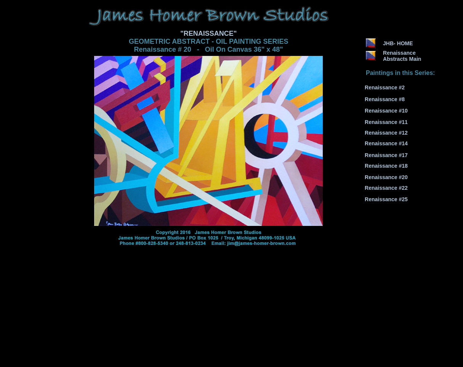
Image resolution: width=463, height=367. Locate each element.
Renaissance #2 (385, 87)
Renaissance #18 (386, 166)
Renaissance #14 (386, 143)
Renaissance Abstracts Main (402, 56)
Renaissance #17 (386, 155)
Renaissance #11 (386, 122)
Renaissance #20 (386, 177)
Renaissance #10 (386, 111)
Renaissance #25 (386, 199)
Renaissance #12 (386, 133)
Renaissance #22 (386, 188)
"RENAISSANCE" (208, 33)
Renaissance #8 (385, 99)
